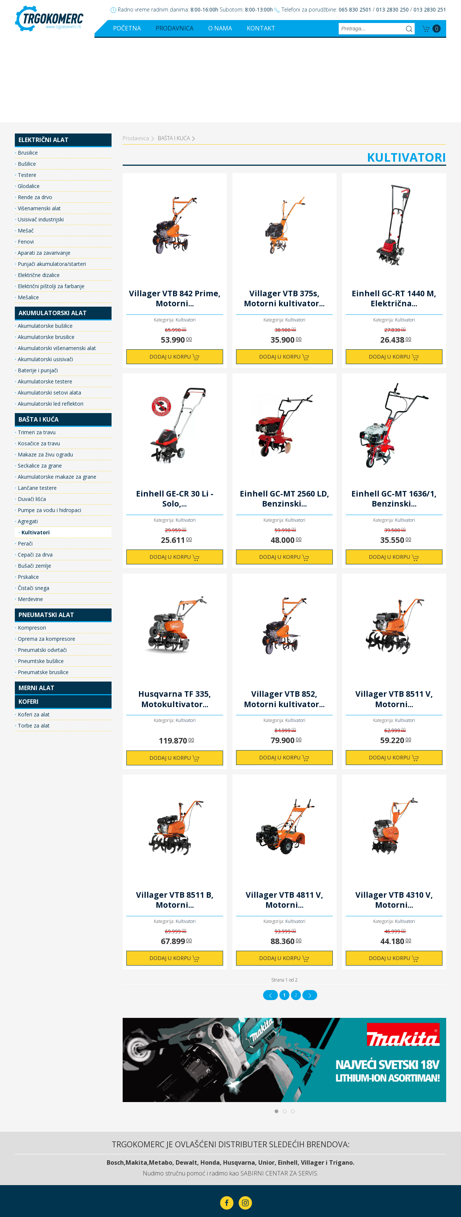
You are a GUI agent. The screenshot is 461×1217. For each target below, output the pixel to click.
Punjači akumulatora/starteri (51, 179)
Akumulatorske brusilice (45, 252)
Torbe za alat (33, 640)
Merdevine (29, 514)
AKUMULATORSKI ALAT (53, 228)
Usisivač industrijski (40, 134)
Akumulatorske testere (44, 296)
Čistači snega (32, 503)
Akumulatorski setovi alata (48, 307)
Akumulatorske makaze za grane (56, 392)
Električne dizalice (38, 190)
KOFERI (29, 617)
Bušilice (26, 79)
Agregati (27, 436)
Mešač (25, 145)
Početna (127, 28)
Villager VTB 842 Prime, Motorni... (174, 214)
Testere (26, 90)
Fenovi (25, 157)
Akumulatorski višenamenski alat (56, 263)
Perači (24, 458)
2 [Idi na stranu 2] (296, 910)
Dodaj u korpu (174, 272)
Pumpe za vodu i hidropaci (48, 425)
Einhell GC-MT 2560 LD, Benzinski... (284, 414)
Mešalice (27, 212)
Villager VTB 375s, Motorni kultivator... (284, 214)
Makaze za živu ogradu (44, 369)
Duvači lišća (31, 414)
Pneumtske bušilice (40, 576)
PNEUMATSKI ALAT (46, 530)
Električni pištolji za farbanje (50, 201)
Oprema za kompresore (45, 554)
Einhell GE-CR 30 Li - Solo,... (174, 414)
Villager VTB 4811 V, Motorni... (284, 815)
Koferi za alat (33, 629)
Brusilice (27, 68)
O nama (220, 28)
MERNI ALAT (36, 603)
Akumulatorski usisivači (44, 274)
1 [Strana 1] (284, 910)
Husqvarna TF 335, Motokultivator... (174, 614)
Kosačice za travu (38, 358)
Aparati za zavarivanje (43, 168)
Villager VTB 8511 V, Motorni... (394, 614)
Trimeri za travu (36, 347)
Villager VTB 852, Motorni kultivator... (284, 614)
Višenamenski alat (38, 123)
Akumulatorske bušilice (44, 241)
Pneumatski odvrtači (41, 565)
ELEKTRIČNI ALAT (44, 55)
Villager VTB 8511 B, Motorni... (174, 815)
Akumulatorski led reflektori (49, 319)
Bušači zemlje (33, 481)
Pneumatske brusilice (42, 587)
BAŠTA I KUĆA (39, 335)
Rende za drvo (34, 112)
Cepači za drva (34, 470)
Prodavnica (174, 28)
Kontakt (261, 28)
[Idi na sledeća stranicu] (309, 911)
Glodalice (28, 101)
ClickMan (248, 1188)
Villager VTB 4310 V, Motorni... (394, 815)
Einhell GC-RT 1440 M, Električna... (394, 214)
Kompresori (31, 543)
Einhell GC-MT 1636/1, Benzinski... (394, 414)
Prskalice (27, 492)
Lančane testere (36, 403)
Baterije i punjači (37, 285)
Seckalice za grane (39, 381)
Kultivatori (35, 447)
